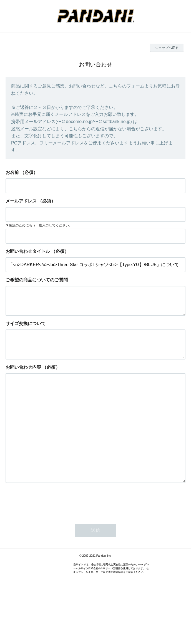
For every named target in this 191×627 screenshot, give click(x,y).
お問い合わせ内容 (23, 376)
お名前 (12, 172)
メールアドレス (21, 201)
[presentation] (48, 533)
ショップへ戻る (167, 48)
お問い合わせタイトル (28, 251)
